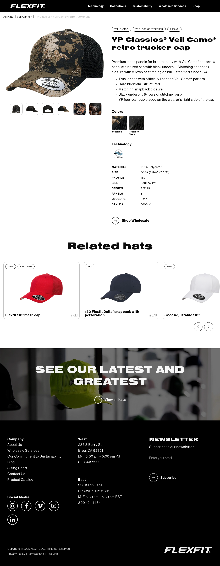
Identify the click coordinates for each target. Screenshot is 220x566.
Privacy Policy (16, 554)
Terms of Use (36, 554)
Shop (196, 6)
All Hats (8, 16)
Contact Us (16, 474)
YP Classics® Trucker (149, 29)
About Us (14, 445)
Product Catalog (20, 480)
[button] (206, 6)
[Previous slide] (198, 326)
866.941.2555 (89, 462)
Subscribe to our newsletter (171, 447)
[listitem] (41, 290)
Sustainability (142, 6)
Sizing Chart (17, 468)
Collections (118, 6)
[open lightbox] (119, 123)
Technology (96, 6)
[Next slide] (208, 326)
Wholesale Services (172, 6)
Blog (11, 462)
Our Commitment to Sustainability (34, 456)
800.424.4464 (89, 503)
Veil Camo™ (24, 16)
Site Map (52, 554)
